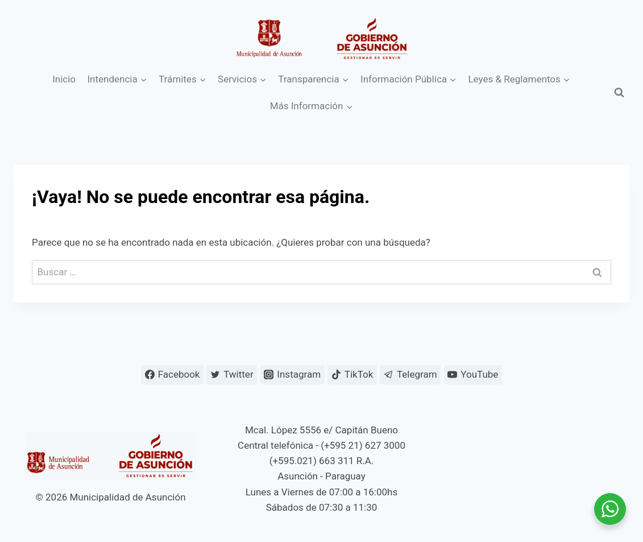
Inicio (64, 79)
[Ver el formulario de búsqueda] (619, 92)
